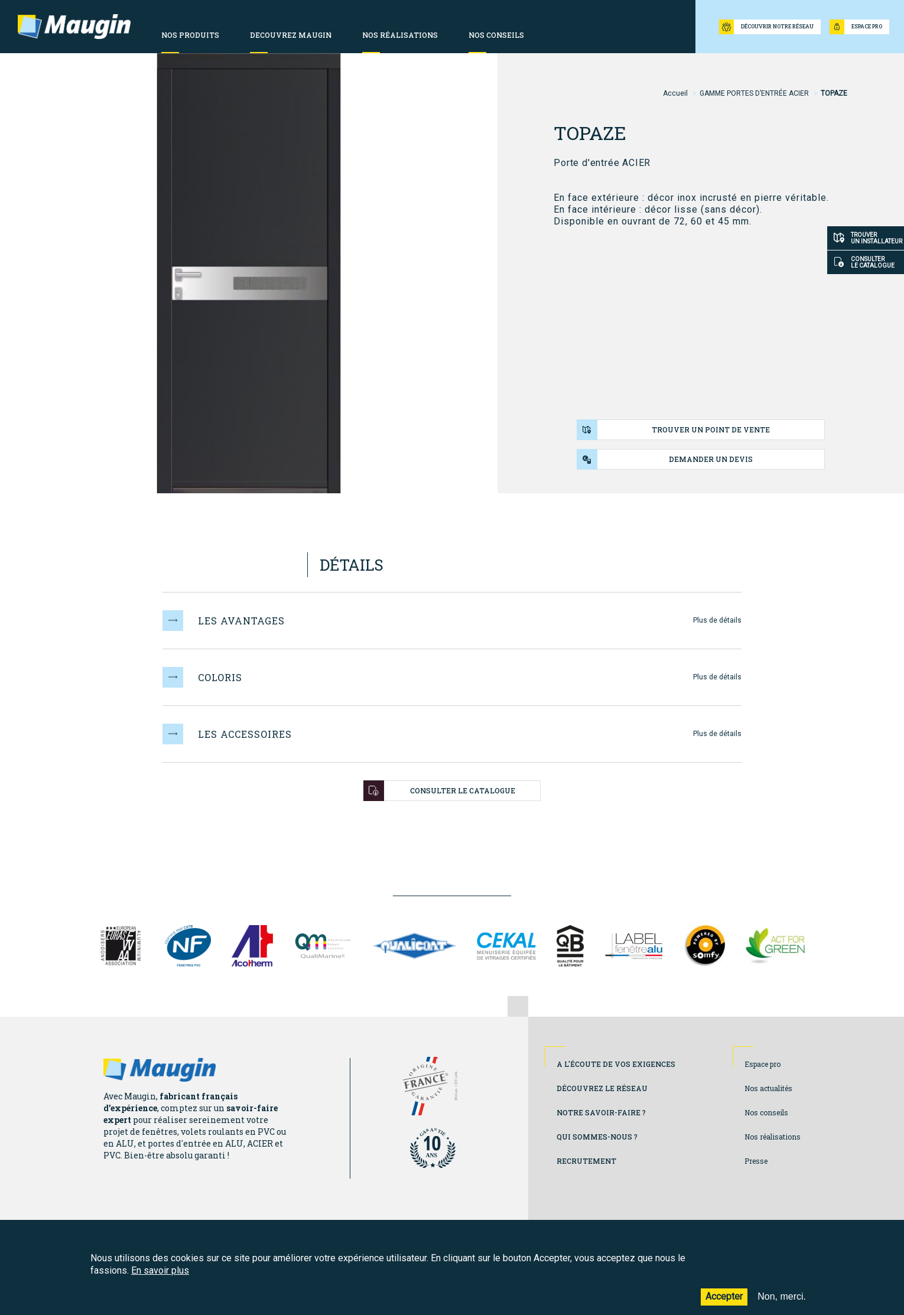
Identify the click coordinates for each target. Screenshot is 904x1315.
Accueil (675, 93)
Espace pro (762, 1064)
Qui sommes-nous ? (597, 1136)
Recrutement (586, 1161)
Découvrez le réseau (602, 1088)
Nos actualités (768, 1088)
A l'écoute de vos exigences (616, 1064)
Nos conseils (766, 1112)
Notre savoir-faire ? (601, 1112)
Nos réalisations (772, 1136)
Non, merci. (781, 1304)
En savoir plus (160, 1278)
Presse (756, 1161)
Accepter (724, 1304)
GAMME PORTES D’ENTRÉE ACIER (754, 93)
